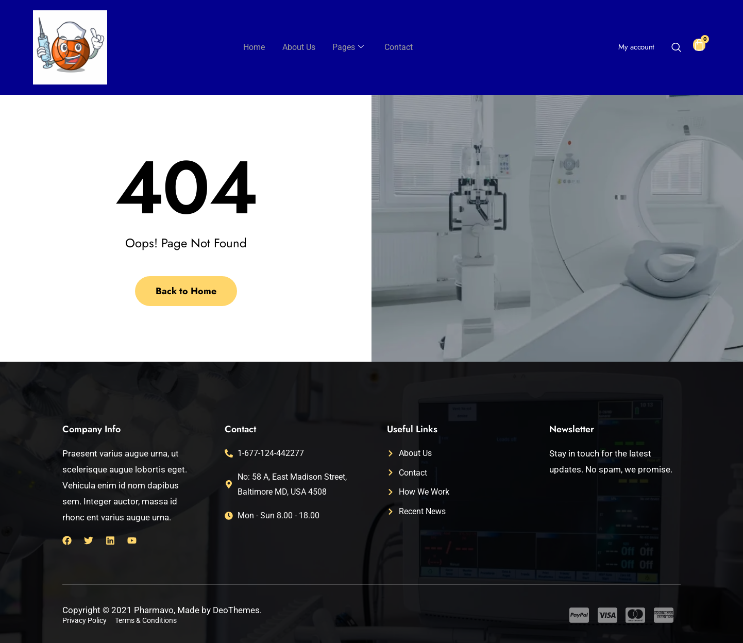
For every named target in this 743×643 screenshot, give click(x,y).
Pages (347, 47)
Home (257, 47)
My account (636, 47)
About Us (299, 47)
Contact (396, 47)
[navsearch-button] (676, 48)
